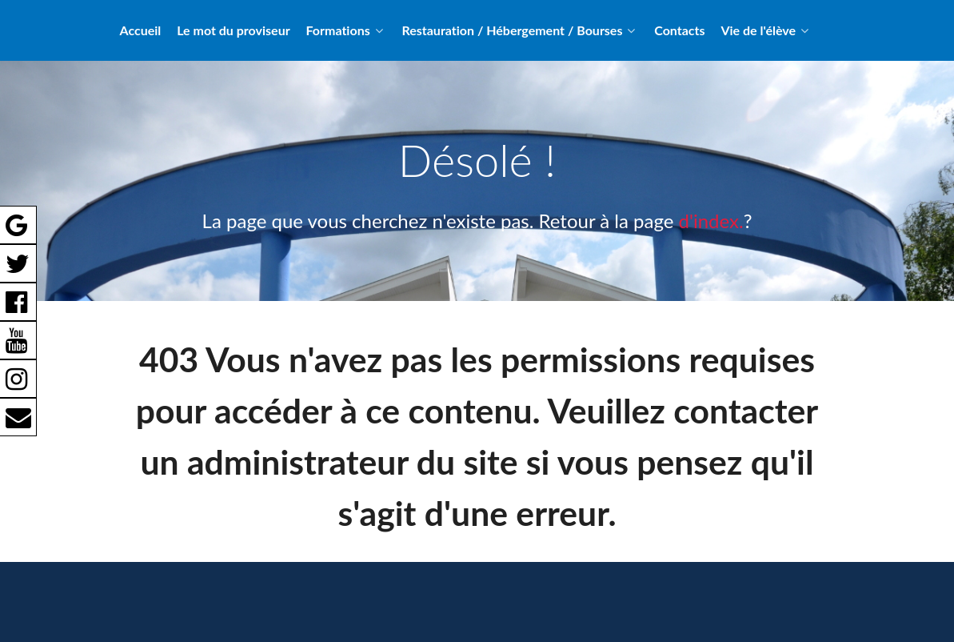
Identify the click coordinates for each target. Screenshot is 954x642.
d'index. (711, 220)
